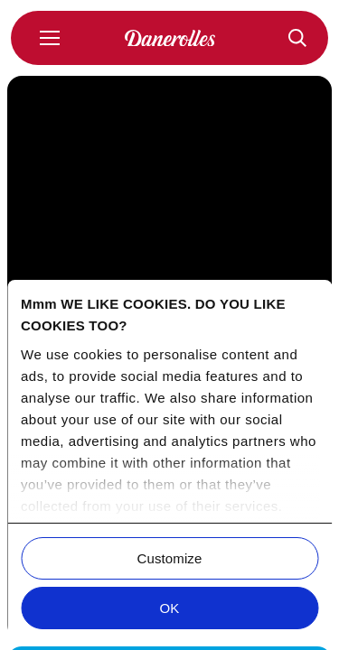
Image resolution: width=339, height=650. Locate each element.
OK (170, 608)
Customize (169, 558)
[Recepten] (297, 38)
